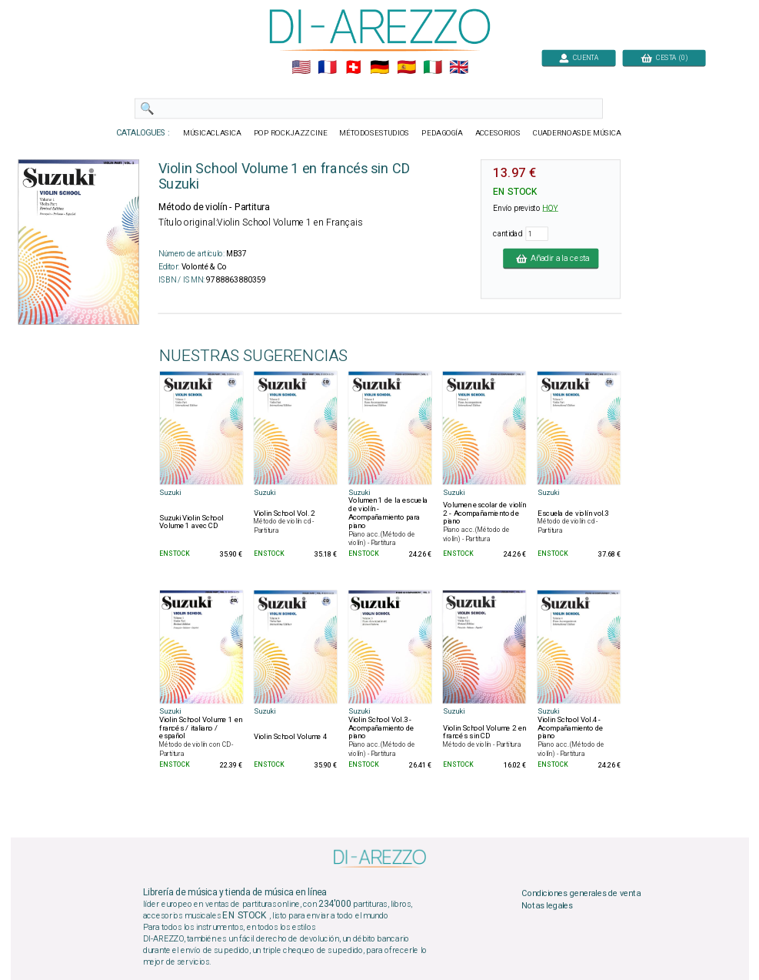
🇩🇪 (379, 67)
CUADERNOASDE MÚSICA (576, 133)
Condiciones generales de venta (580, 893)
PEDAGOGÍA (442, 133)
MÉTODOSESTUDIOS (374, 133)
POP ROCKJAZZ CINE (290, 133)
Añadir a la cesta (550, 258)
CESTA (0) (664, 57)
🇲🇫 (327, 67)
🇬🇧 (458, 67)
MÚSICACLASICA (212, 133)
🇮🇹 (431, 67)
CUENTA (578, 57)
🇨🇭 (353, 67)
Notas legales (547, 905)
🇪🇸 (405, 67)
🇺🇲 (300, 67)
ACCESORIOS (497, 133)
